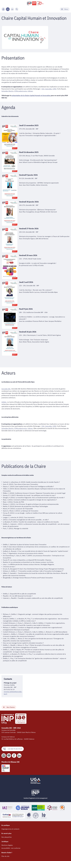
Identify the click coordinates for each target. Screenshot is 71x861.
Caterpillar (48, 89)
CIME (54, 89)
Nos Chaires (9, 707)
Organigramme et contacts (10, 829)
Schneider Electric (7, 91)
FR (8, 9)
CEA (43, 89)
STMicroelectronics (20, 91)
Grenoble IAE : (6, 389)
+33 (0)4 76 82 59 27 (12, 748)
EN (12, 9)
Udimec (30, 91)
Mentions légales (7, 845)
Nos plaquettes (6, 837)
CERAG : (4, 402)
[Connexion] (3, 9)
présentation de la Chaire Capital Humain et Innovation (31, 95)
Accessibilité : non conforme (10, 848)
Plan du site (5, 856)
